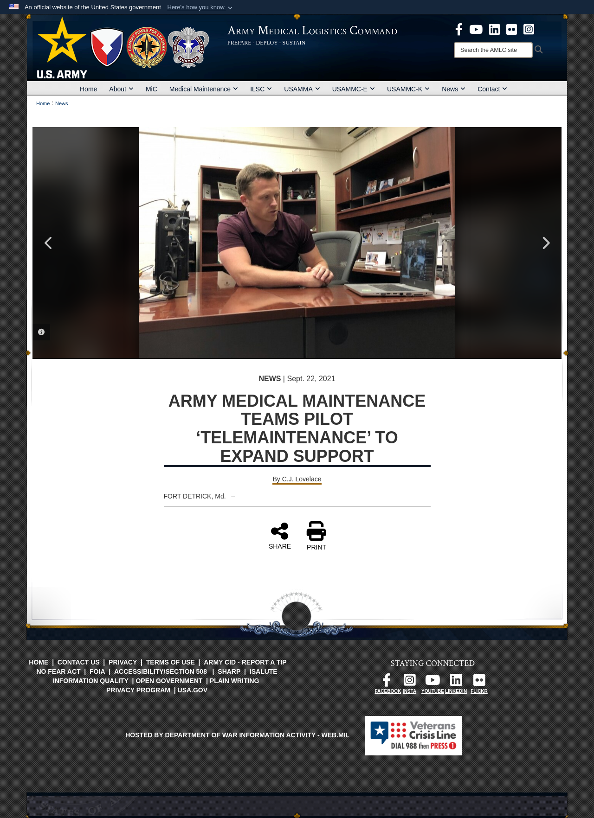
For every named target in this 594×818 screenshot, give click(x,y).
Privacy (123, 662)
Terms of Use (170, 662)
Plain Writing (234, 680)
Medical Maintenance (203, 89)
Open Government (169, 680)
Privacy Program (138, 690)
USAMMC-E (353, 89)
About (121, 89)
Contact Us (79, 662)
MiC (151, 89)
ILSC (261, 89)
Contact (492, 89)
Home (88, 89)
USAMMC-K (408, 89)
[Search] (493, 50)
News (453, 89)
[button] (200, 7)
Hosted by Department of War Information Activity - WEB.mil (237, 735)
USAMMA (302, 89)
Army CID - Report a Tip (245, 662)
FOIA (97, 671)
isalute (264, 671)
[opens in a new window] (459, 28)
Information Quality (91, 680)
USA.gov (193, 690)
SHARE (280, 535)
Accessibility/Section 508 (160, 671)
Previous (48, 243)
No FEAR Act (58, 671)
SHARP (229, 671)
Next (545, 243)
